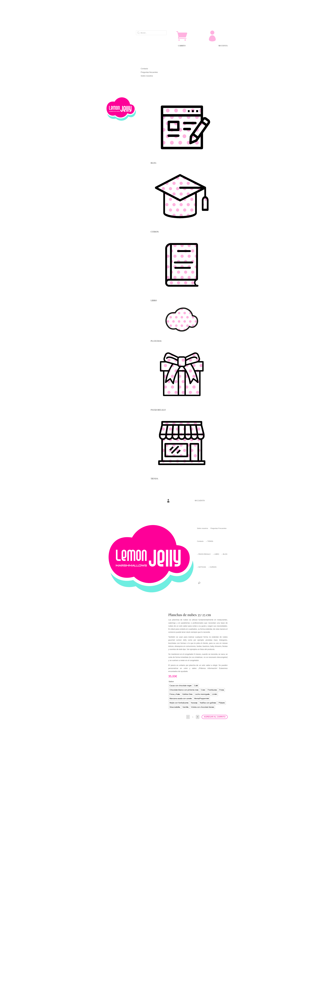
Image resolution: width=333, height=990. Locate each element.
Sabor (171, 681)
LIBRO (154, 300)
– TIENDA (209, 541)
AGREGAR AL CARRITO (214, 717)
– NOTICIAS (201, 567)
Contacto (200, 541)
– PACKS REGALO (204, 554)
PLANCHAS (156, 341)
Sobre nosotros (202, 528)
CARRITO (182, 45)
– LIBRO (216, 554)
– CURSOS (212, 567)
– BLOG (224, 554)
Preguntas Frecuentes (218, 528)
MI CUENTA (223, 45)
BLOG (153, 163)
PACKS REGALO (158, 409)
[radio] (180, 685)
